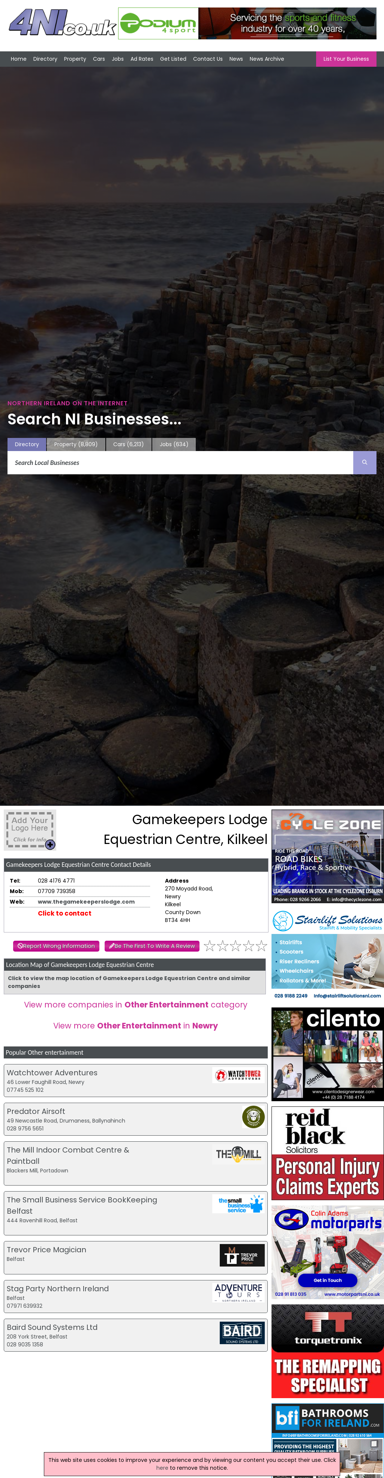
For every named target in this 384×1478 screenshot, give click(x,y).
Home (19, 59)
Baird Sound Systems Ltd (52, 1327)
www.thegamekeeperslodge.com (86, 901)
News (236, 59)
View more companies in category (136, 1004)
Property (75, 59)
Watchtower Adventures (52, 1072)
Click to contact (65, 913)
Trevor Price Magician (46, 1249)
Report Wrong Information (59, 946)
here (162, 1468)
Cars (99, 59)
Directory (45, 59)
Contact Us (208, 59)
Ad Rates (141, 59)
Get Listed (173, 59)
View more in (135, 1025)
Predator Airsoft (36, 1111)
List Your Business (346, 59)
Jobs (118, 59)
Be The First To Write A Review (155, 946)
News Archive (267, 59)
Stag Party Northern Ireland (58, 1288)
